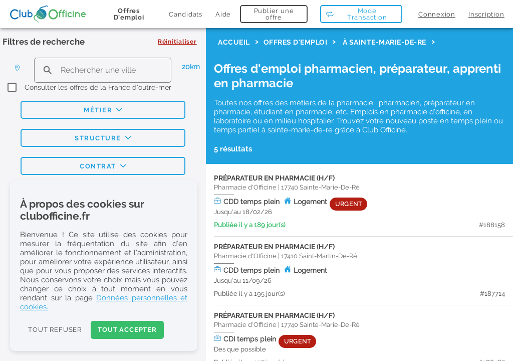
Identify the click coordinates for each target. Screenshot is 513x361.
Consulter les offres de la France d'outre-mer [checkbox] (98, 87)
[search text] (103, 70)
